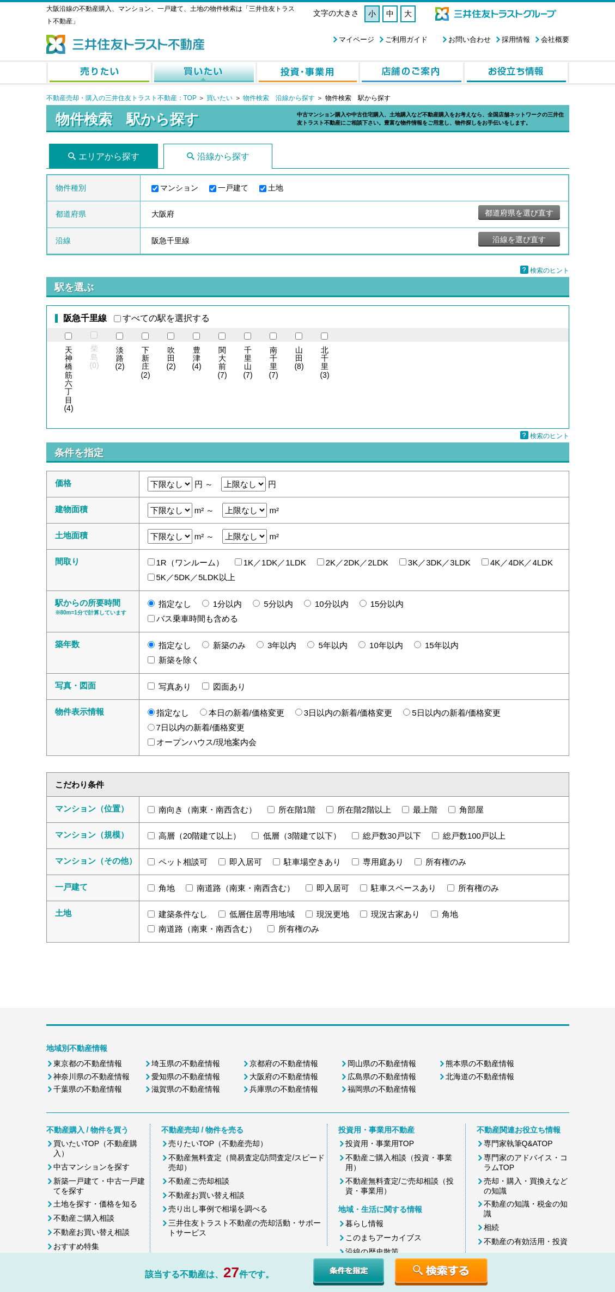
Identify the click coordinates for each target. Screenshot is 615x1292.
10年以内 (386, 645)
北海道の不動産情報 (480, 1076)
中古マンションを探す (91, 1166)
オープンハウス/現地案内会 (206, 742)
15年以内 (442, 645)
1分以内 (227, 603)
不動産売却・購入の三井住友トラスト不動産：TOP (121, 98)
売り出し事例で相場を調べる (217, 1208)
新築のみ (229, 645)
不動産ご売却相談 (198, 1181)
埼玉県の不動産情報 (185, 1063)
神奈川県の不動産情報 (91, 1076)
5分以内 (278, 603)
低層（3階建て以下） (302, 835)
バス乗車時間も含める (197, 618)
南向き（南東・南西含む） (208, 809)
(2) (119, 358)
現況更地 (332, 914)
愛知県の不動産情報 (185, 1076)
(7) (222, 362)
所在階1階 (296, 809)
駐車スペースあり (403, 888)
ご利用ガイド (406, 39)
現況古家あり (395, 914)
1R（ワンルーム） (190, 562)
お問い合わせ (469, 39)
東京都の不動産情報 (87, 1063)
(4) (68, 379)
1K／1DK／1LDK (274, 562)
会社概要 (555, 39)
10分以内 (332, 603)
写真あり (175, 686)
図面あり (229, 686)
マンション (179, 187)
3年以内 (281, 645)
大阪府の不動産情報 (283, 1076)
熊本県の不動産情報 (480, 1063)
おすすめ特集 (76, 1246)
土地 (275, 187)
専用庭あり (383, 861)
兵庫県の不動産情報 (283, 1089)
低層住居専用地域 (262, 914)
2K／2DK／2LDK (357, 562)
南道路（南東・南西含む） (246, 888)
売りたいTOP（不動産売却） (218, 1143)
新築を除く (179, 660)
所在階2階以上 (364, 809)
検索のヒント (549, 270)
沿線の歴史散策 (372, 1251)
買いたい (220, 98)
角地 (167, 888)
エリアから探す (108, 156)
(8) (298, 358)
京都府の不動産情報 (283, 1063)
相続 (491, 1227)
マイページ (356, 39)
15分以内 (387, 603)
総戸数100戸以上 (474, 835)
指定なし (175, 603)
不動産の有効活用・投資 (526, 1241)
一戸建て (233, 187)
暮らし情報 (364, 1223)
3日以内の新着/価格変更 (348, 712)
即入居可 (245, 861)
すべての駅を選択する (166, 318)
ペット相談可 (183, 861)
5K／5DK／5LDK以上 (195, 577)
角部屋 (471, 809)
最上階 (425, 809)
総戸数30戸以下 (392, 835)
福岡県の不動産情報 (382, 1089)
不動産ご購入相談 (83, 1218)
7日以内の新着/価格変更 (200, 727)
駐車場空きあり (312, 861)
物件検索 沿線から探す (279, 98)
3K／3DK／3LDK (439, 562)
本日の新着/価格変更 (246, 712)
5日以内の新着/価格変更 (456, 712)
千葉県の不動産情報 (87, 1089)
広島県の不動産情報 (382, 1076)
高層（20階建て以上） (200, 835)
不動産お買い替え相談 (91, 1232)
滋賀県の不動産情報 (185, 1089)
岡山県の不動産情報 (382, 1063)
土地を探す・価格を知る (95, 1203)
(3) (324, 362)
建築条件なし (183, 914)
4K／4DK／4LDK (521, 562)
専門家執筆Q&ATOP (518, 1143)
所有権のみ (445, 861)
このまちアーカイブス (383, 1237)
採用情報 (516, 39)
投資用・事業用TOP (380, 1143)
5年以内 (333, 645)
